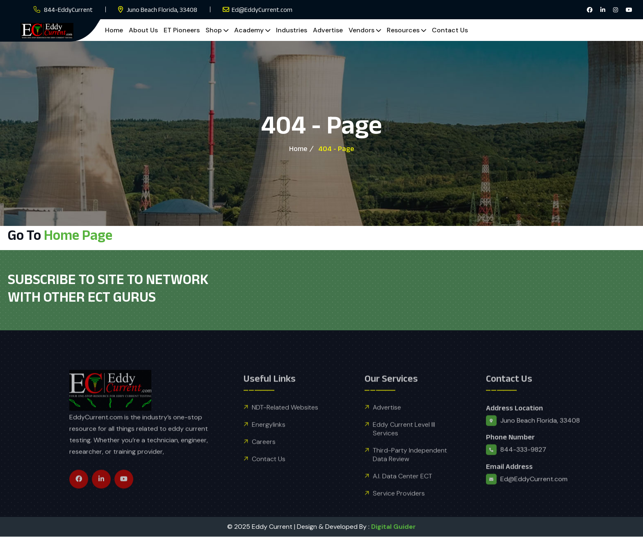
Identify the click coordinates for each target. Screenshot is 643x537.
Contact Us (450, 30)
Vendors (362, 30)
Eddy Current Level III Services (404, 445)
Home (114, 30)
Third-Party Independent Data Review (410, 471)
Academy (249, 30)
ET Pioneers (182, 30)
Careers (264, 458)
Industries (292, 30)
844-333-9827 (523, 466)
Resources (403, 30)
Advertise (328, 30)
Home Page (78, 235)
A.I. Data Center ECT (402, 492)
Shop (213, 30)
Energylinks (268, 441)
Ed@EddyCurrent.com (262, 9)
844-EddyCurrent (68, 9)
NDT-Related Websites (285, 424)
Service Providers (399, 509)
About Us (143, 30)
